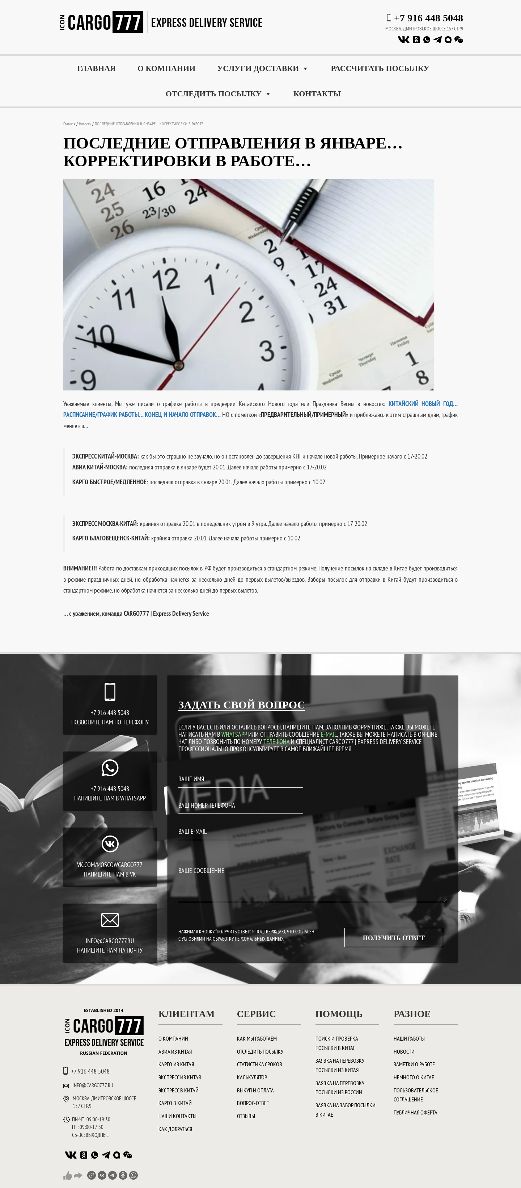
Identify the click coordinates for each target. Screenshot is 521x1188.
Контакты (317, 93)
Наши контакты (177, 1116)
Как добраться (175, 1129)
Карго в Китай (175, 1103)
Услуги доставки (263, 68)
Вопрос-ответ (253, 1103)
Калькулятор (252, 1077)
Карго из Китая (176, 1064)
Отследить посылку (219, 93)
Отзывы (246, 1116)
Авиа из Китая (175, 1051)
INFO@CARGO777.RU (110, 941)
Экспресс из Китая (179, 1077)
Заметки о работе (414, 1064)
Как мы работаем (257, 1038)
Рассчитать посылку (380, 68)
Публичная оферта (415, 1112)
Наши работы (409, 1038)
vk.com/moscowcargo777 (110, 865)
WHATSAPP (234, 734)
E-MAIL (329, 734)
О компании (166, 68)
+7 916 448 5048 (428, 18)
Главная (96, 68)
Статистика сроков (259, 1064)
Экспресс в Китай (178, 1090)
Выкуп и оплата (255, 1090)
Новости (404, 1051)
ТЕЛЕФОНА (276, 741)
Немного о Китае (414, 1077)
